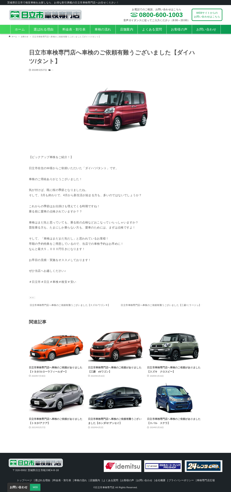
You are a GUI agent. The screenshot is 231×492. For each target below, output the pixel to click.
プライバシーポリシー (199, 475)
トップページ (26, 475)
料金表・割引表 (67, 475)
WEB (35, 487)
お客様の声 (140, 475)
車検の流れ (87, 475)
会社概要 (176, 475)
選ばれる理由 (46, 475)
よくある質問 (121, 475)
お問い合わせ (159, 475)
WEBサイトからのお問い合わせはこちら (207, 14)
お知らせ (55, 70)
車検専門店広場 (116, 480)
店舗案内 (104, 475)
